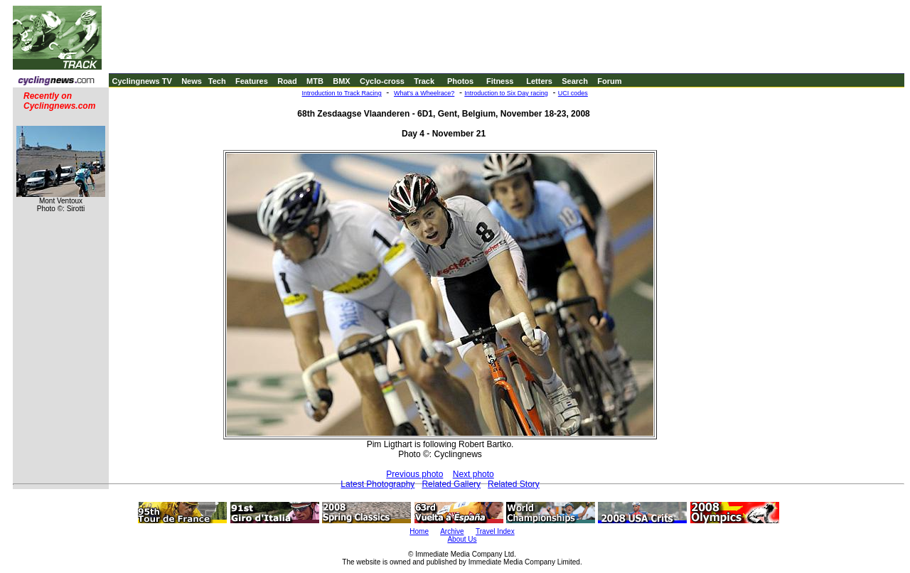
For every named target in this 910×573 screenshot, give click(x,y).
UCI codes (573, 93)
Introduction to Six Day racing (506, 93)
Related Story (514, 484)
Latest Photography (377, 484)
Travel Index (495, 531)
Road (287, 81)
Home (419, 531)
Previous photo (414, 474)
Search (575, 81)
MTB (314, 81)
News (191, 81)
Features (251, 81)
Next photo (473, 474)
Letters (539, 81)
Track (424, 81)
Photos (460, 81)
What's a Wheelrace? (424, 93)
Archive (452, 531)
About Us (461, 539)
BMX (341, 81)
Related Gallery (451, 484)
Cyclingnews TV (141, 81)
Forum (609, 81)
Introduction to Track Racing (342, 93)
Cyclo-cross (382, 81)
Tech (217, 81)
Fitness (500, 81)
